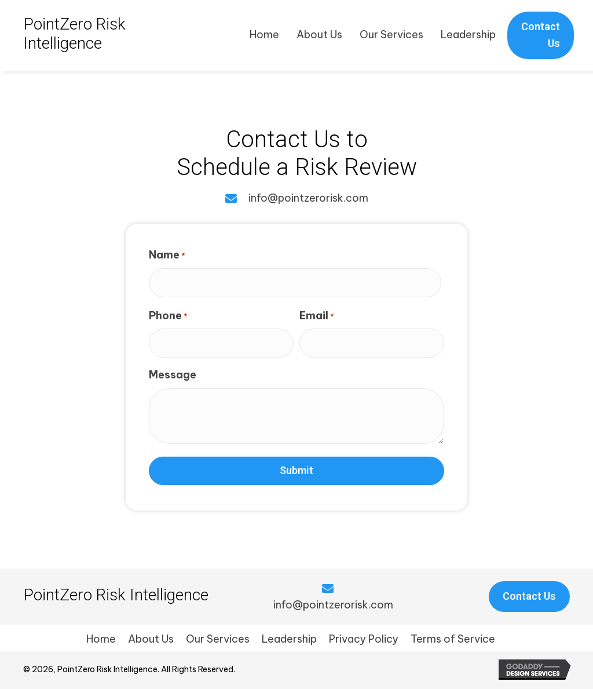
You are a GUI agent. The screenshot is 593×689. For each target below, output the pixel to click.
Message (172, 374)
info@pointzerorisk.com (308, 198)
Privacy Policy (363, 639)
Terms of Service (453, 639)
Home (101, 639)
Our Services (218, 639)
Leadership (289, 639)
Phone (168, 316)
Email (316, 316)
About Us (151, 639)
